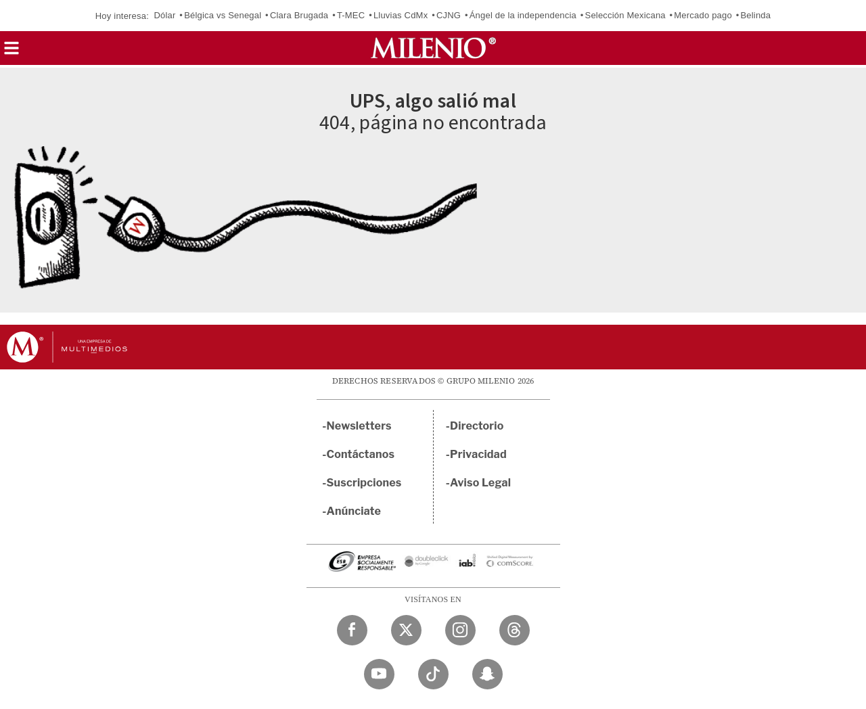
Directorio (477, 425)
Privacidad (478, 454)
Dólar (164, 15)
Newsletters (359, 425)
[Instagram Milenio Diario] (460, 630)
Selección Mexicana (625, 15)
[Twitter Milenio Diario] (406, 630)
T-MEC (351, 15)
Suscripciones (364, 482)
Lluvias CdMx (400, 15)
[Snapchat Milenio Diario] (487, 674)
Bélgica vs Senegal (222, 15)
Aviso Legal (480, 482)
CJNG (448, 15)
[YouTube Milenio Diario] (379, 674)
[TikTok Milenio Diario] (433, 674)
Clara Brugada (299, 15)
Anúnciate (354, 511)
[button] (11, 52)
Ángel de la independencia (523, 15)
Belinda (755, 15)
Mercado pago (703, 15)
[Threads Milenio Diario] (514, 630)
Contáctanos (361, 454)
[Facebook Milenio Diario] (352, 630)
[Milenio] (433, 48)
